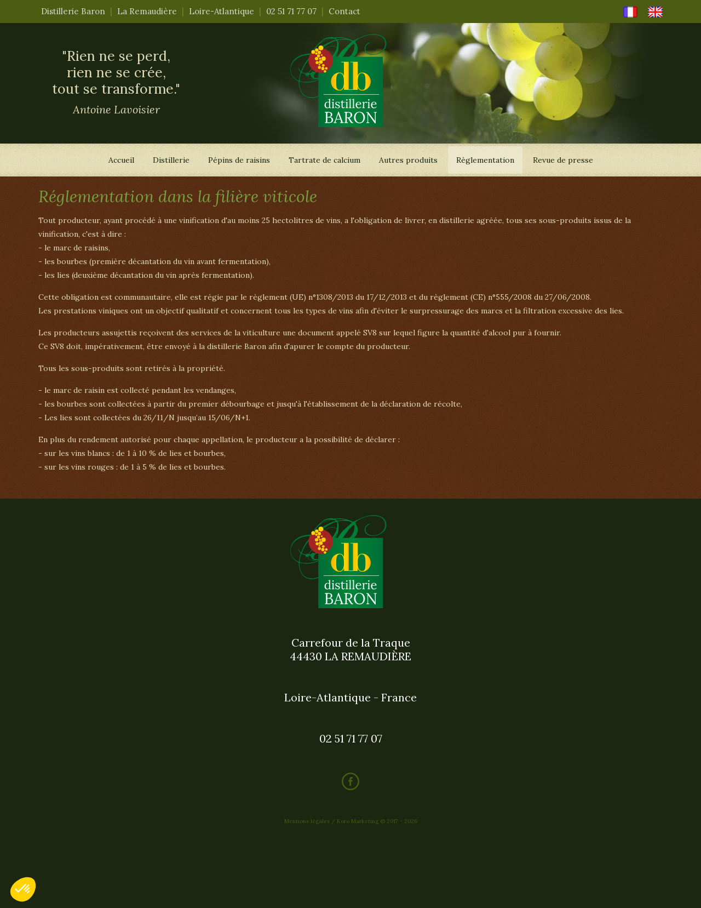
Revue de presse (563, 160)
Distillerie (171, 160)
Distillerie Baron (73, 11)
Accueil (121, 160)
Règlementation (485, 160)
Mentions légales (307, 821)
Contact (344, 11)
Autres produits (408, 160)
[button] (23, 889)
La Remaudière (147, 11)
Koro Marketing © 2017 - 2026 (377, 821)
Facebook (350, 781)
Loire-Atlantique (221, 11)
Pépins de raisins (239, 160)
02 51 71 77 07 (291, 11)
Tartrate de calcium (324, 160)
